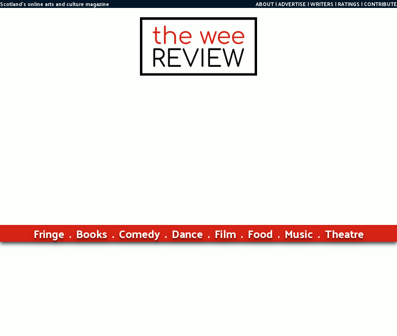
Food (260, 233)
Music (299, 233)
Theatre (344, 233)
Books (91, 233)
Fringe (49, 233)
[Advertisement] (198, 145)
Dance (187, 233)
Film (225, 233)
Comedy (139, 233)
